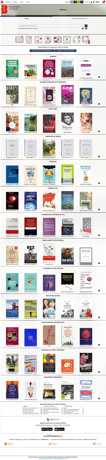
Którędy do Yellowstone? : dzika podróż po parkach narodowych (76, 413)
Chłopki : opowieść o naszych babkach (50, 408)
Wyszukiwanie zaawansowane (26, 28)
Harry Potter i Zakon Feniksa (28, 412)
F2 (98, 2)
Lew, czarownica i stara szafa (28, 409)
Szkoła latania (46, 410)
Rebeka (65, 408)
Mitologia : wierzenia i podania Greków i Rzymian (32, 408)
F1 (94, 2)
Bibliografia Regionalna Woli (79, 18)
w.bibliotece (45, 439)
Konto (27, 2)
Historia (15, 2)
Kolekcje (36, 28)
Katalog (26, 18)
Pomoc (22, 2)
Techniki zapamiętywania (68, 412)
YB (78, 2)
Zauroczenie (45, 413)
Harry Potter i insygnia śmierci (28, 410)
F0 (91, 2)
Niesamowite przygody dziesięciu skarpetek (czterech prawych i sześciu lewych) (37, 413)
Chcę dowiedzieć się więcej (45, 458)
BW (75, 2)
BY (82, 2)
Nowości (8, 2)
